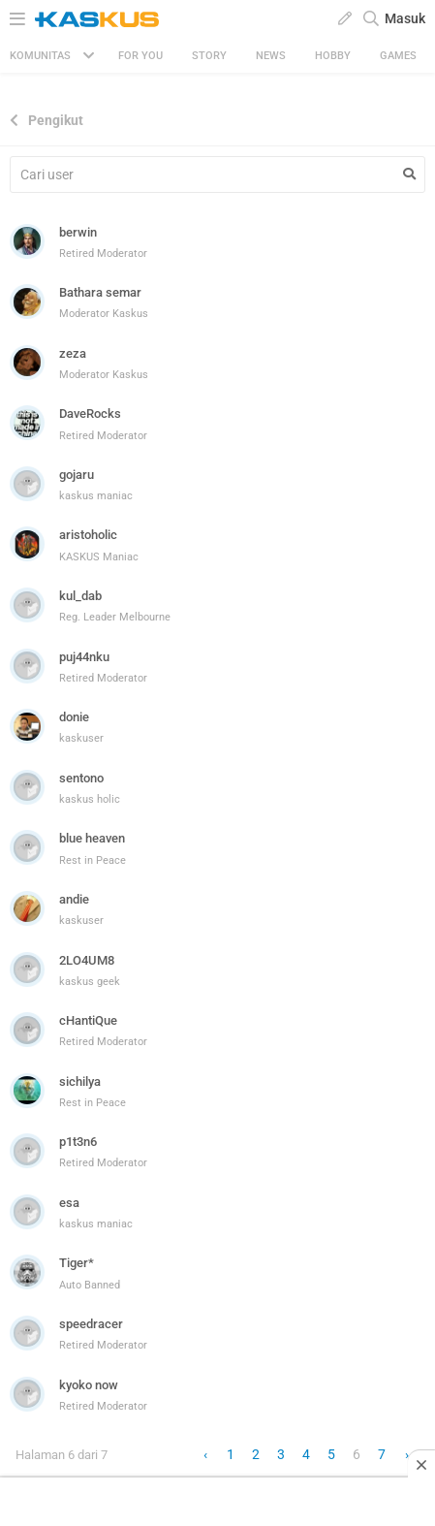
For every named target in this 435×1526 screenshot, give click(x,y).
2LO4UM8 (86, 960)
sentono (81, 778)
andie (74, 899)
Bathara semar (100, 292)
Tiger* (76, 1263)
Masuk (405, 18)
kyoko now (88, 1385)
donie (74, 717)
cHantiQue (88, 1020)
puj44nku (84, 657)
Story (209, 55)
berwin (78, 232)
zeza (72, 353)
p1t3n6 (78, 1141)
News (271, 55)
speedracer (91, 1324)
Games (398, 55)
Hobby (333, 55)
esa (69, 1202)
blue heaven (92, 838)
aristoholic (88, 534)
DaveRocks (90, 413)
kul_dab (80, 595)
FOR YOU (140, 55)
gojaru (76, 474)
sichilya (80, 1081)
